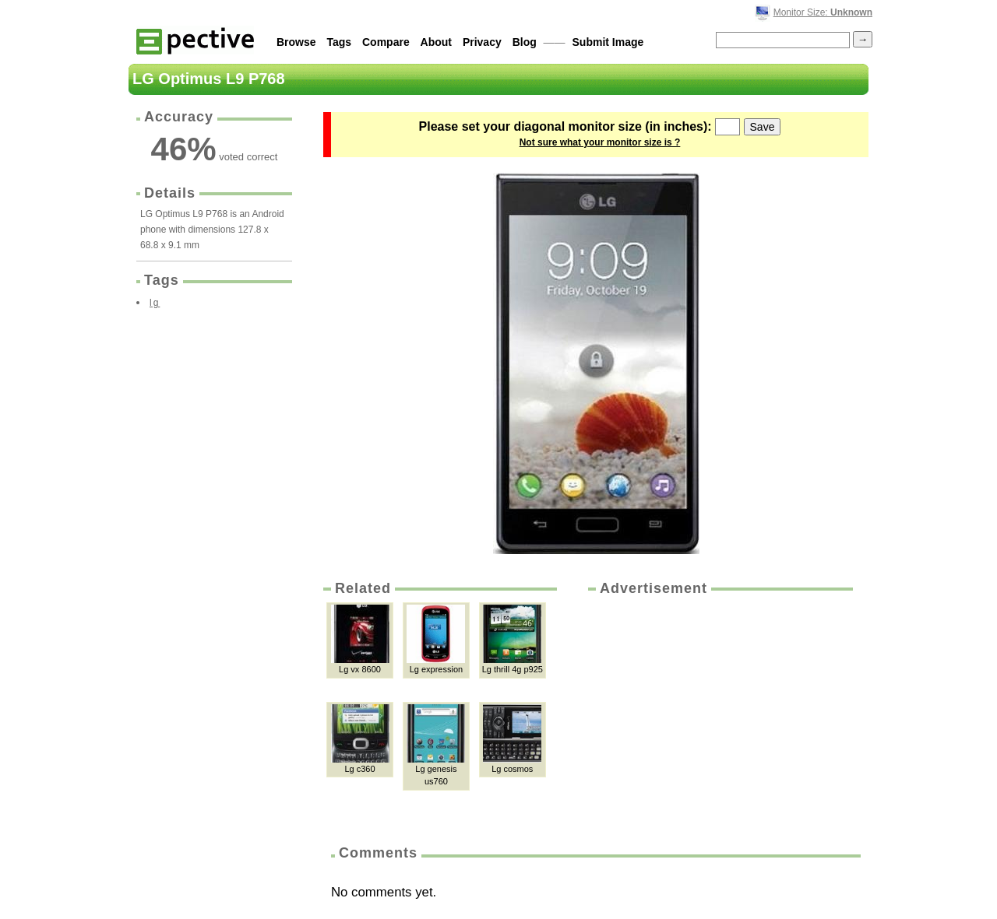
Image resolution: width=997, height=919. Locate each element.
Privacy (482, 42)
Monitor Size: (822, 12)
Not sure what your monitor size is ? (600, 142)
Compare (386, 42)
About (436, 42)
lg (155, 302)
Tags (338, 42)
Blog (525, 42)
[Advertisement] (719, 715)
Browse (296, 42)
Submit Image (608, 42)
